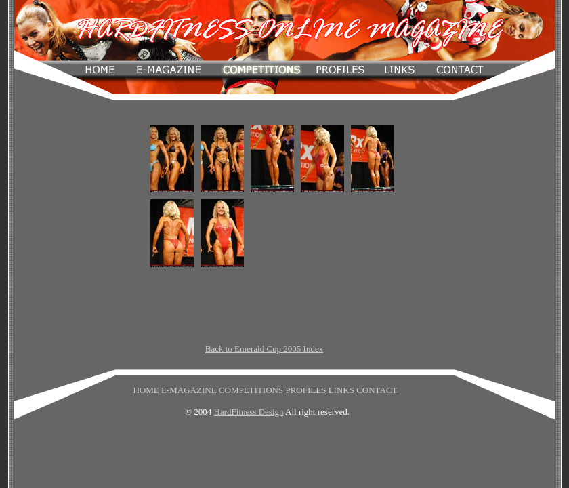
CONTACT (376, 390)
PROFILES (305, 390)
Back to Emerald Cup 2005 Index (264, 349)
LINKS (341, 390)
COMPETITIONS (251, 390)
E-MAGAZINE (189, 390)
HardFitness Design (249, 412)
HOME (146, 390)
